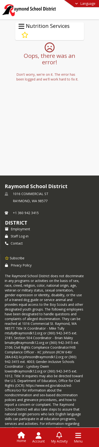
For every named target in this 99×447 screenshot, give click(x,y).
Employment (17, 229)
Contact (14, 243)
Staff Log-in (16, 236)
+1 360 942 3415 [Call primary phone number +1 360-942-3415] (26, 213)
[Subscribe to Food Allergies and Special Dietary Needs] (25, 35)
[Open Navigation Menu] (78, 438)
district (16, 222)
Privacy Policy (18, 265)
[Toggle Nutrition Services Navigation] (21, 26)
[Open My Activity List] (59, 438)
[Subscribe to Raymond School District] (14, 258)
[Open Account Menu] (38, 438)
